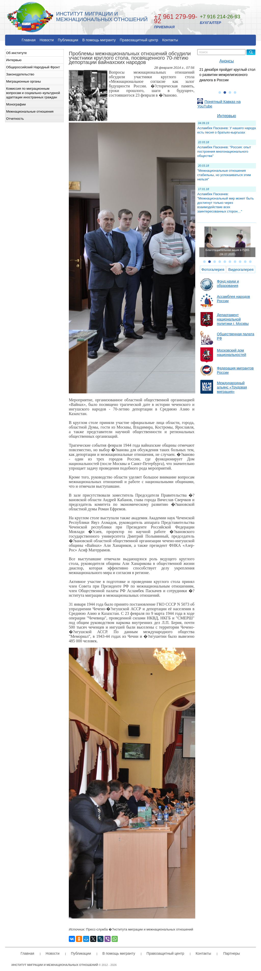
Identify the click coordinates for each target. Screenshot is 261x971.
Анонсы (226, 61)
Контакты (170, 40)
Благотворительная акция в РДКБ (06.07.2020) (227, 252)
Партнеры (231, 953)
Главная (28, 40)
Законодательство (20, 74)
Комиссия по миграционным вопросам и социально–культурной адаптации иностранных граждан (33, 93)
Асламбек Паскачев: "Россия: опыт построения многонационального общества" (224, 151)
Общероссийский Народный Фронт (33, 67)
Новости (47, 40)
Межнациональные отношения (30, 111)
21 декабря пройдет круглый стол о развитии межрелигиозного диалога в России (227, 75)
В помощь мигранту (99, 40)
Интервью (13, 60)
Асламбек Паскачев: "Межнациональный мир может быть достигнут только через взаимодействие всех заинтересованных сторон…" (225, 202)
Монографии (16, 104)
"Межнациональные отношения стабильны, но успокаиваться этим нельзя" (224, 175)
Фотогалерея (212, 269)
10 (250, 261)
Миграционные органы (23, 81)
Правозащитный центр (139, 40)
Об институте (16, 53)
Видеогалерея (240, 269)
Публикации (68, 40)
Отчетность (15, 119)
